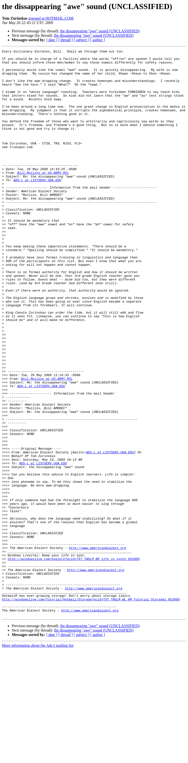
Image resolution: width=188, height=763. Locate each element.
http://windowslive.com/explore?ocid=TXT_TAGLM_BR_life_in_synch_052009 (73, 661)
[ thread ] (65, 40)
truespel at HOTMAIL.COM (50, 18)
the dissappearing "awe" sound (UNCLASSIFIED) (100, 31)
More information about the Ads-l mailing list (37, 759)
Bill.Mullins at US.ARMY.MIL (43, 197)
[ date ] (51, 40)
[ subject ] (81, 40)
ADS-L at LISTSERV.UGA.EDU (37, 206)
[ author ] (97, 40)
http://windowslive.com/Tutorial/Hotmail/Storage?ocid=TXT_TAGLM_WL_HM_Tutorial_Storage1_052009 (90, 709)
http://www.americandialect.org (97, 648)
